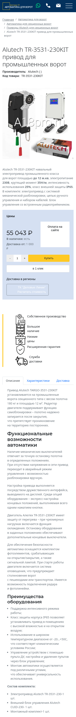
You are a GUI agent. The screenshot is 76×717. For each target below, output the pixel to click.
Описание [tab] (13, 381)
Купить (49, 258)
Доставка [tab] (63, 381)
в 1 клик (38, 268)
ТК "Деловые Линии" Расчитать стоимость (31, 289)
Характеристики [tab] (38, 381)
